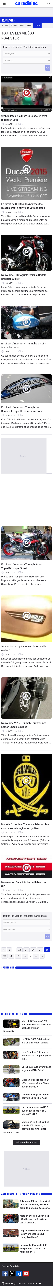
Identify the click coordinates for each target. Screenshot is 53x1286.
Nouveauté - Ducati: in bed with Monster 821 (24, 884)
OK (47, 68)
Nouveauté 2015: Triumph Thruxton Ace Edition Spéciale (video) (23, 725)
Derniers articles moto (14, 1014)
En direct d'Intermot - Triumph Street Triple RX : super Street (21, 566)
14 (19, 950)
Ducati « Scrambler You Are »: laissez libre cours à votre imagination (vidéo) (25, 826)
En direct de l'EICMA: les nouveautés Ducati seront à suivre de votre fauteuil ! (23, 206)
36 (36, 956)
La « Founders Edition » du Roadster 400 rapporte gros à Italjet (36, 1055)
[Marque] (26, 53)
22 (25, 956)
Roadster (8, 20)
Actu (29, 25)
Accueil (5, 25)
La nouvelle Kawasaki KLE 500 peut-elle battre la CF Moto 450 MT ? (35, 1111)
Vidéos (37, 25)
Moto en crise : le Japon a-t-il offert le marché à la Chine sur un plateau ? (36, 1083)
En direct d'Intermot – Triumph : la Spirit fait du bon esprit (23, 345)
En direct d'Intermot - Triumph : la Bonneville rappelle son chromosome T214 (22, 409)
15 (26, 950)
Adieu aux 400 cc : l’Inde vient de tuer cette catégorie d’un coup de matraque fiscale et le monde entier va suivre (35, 1205)
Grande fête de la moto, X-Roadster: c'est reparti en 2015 (24, 117)
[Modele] (26, 61)
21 (18, 956)
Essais (14, 25)
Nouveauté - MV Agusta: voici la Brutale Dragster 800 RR (23, 276)
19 (4, 956)
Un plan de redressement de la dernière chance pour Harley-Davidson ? (34, 1234)
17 (40, 950)
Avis (21, 25)
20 (11, 956)
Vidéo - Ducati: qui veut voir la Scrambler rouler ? (24, 648)
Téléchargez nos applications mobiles (24, 1283)
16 (33, 950)
